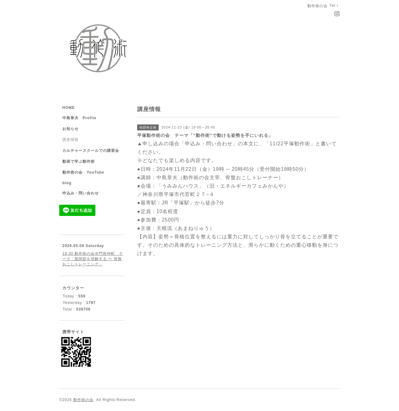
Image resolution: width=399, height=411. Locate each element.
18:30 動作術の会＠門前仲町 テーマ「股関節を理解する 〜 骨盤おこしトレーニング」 (92, 258)
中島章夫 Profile (79, 118)
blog (66, 183)
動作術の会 (83, 400)
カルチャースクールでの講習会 (90, 150)
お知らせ (70, 129)
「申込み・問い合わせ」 (209, 143)
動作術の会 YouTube (83, 172)
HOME (68, 107)
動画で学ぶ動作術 (78, 161)
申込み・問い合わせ (80, 193)
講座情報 (70, 140)
